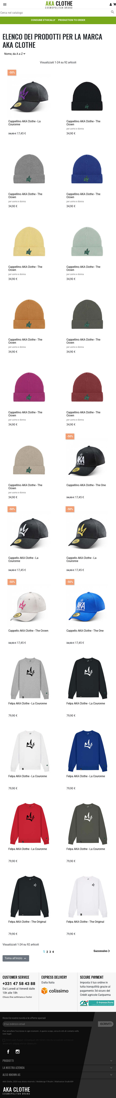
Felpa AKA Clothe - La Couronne (27, 703)
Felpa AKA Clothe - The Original (27, 921)
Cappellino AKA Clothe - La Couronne (24, 123)
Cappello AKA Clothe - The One (84, 630)
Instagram (17, 1051)
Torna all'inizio (16, 958)
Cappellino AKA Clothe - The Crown (83, 123)
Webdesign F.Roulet (44, 1082)
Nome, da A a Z (14, 53)
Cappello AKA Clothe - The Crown (28, 630)
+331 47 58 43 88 (19, 983)
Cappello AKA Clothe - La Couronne (23, 559)
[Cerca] (58, 13)
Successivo (102, 951)
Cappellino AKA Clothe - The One (86, 485)
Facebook (8, 1051)
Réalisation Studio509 (64, 1082)
